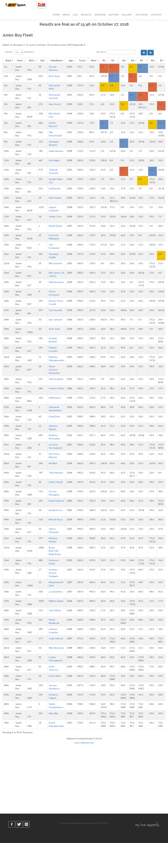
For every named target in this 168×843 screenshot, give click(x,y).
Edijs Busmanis (56, 282)
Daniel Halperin (56, 500)
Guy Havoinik (55, 310)
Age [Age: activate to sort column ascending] (71, 60)
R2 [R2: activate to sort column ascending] (112, 60)
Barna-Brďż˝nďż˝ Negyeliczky (55, 550)
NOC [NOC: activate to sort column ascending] (31, 60)
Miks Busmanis (56, 647)
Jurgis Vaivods (56, 638)
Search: (116, 52)
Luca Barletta (55, 591)
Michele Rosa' (56, 519)
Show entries (19, 52)
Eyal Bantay (55, 188)
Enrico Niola (55, 675)
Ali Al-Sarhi (54, 328)
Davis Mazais (55, 197)
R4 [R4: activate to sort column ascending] (132, 60)
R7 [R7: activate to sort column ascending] (161, 60)
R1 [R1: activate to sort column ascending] (104, 60)
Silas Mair (53, 713)
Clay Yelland (55, 610)
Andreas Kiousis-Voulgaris (53, 572)
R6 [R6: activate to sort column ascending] (152, 60)
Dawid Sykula (55, 225)
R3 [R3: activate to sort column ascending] (123, 60)
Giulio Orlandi (56, 482)
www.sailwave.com (84, 742)
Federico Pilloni (56, 388)
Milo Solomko (55, 263)
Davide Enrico (56, 510)
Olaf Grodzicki (56, 379)
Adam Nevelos (56, 151)
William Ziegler (56, 601)
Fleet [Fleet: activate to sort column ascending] (20, 60)
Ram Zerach (55, 104)
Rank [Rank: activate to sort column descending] (8, 60)
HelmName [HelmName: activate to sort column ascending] (56, 60)
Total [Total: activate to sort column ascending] (82, 60)
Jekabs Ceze (55, 216)
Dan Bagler (54, 160)
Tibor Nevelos (56, 472)
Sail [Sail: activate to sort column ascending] (42, 60)
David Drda (54, 416)
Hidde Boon (55, 397)
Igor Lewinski (55, 319)
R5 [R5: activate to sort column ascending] (141, 60)
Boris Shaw (54, 76)
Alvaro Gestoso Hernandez (54, 369)
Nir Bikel (53, 463)
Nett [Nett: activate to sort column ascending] (93, 60)
